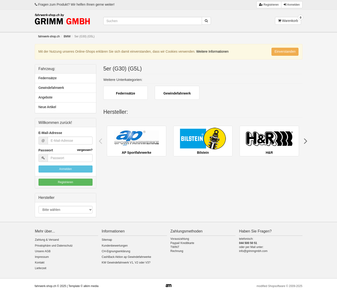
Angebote (46, 97)
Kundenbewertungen (115, 245)
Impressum (42, 257)
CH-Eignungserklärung (116, 251)
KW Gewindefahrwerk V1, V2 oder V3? (126, 262)
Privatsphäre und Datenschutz (54, 245)
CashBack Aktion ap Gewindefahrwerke (126, 257)
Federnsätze (48, 78)
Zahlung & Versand (47, 239)
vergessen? (85, 150)
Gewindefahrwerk (51, 88)
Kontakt (40, 262)
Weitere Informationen (212, 51)
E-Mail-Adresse (50, 133)
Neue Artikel (47, 107)
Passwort (66, 150)
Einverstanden (285, 51)
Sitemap (107, 239)
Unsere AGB (43, 251)
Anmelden (292, 4)
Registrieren (65, 182)
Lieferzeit (40, 268)
